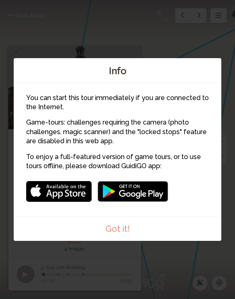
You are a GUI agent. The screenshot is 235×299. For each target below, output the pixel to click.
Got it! (117, 229)
